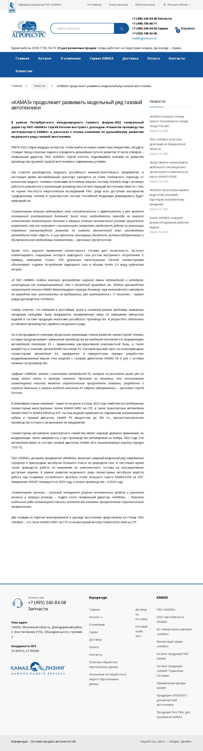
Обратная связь (145, 4)
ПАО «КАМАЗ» (166, 609)
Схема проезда (118, 4)
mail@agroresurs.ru (144, 38)
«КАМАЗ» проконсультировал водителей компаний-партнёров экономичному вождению (169, 197)
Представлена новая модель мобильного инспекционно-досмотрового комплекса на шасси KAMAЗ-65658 (169, 169)
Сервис (93, 632)
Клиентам (24, 71)
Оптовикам (94, 4)
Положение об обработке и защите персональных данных (107, 679)
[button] (177, 4)
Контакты (177, 58)
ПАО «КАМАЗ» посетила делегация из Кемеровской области (168, 144)
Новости (39, 86)
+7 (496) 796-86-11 (144, 23)
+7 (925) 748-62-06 (144, 33)
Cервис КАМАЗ (101, 58)
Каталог (45, 58)
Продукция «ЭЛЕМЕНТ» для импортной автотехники (172, 700)
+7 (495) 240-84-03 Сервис (150, 28)
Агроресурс (19, 741)
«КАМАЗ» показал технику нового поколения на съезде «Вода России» (169, 121)
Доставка (130, 58)
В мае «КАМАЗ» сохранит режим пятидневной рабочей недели (169, 222)
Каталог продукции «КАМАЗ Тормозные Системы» (170, 670)
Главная (22, 58)
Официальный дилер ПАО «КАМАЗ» (40, 4)
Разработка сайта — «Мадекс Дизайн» (166, 741)
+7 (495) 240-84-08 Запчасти (152, 18)
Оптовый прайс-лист (141, 631)
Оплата (153, 58)
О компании (71, 58)
